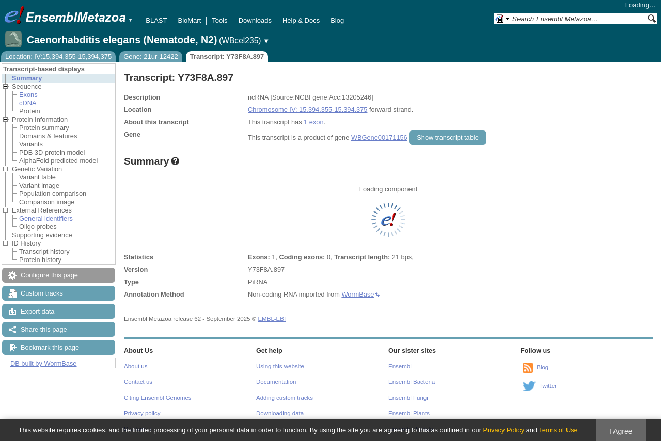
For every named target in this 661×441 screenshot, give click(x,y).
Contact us (138, 382)
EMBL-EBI (272, 319)
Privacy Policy (503, 430)
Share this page (44, 329)
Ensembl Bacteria (411, 382)
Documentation (276, 382)
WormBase (357, 294)
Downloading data (280, 413)
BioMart (189, 20)
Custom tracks (42, 293)
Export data (37, 311)
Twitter (548, 386)
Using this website (280, 366)
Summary (27, 78)
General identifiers (46, 218)
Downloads (255, 20)
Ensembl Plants (409, 413)
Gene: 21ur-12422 (150, 56)
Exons (28, 95)
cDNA (27, 103)
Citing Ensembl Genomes (158, 398)
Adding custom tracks (284, 398)
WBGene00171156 (379, 137)
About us (135, 366)
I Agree (621, 431)
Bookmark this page (50, 347)
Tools (219, 20)
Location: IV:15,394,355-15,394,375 (58, 56)
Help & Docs (301, 20)
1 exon (313, 122)
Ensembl (400, 366)
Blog (337, 20)
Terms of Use (558, 430)
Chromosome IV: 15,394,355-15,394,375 (307, 109)
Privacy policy (142, 413)
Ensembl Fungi (408, 398)
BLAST (156, 20)
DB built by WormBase (43, 363)
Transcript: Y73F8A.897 (227, 56)
